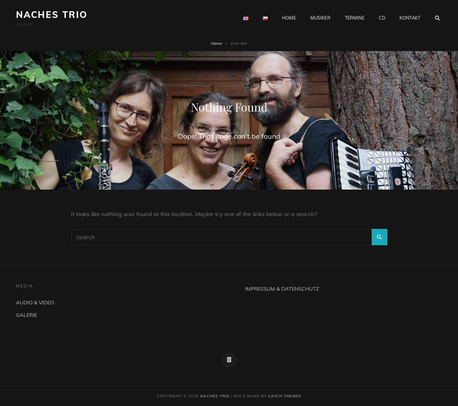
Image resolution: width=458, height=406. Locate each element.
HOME (289, 18)
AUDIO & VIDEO (35, 302)
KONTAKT (410, 18)
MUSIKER (320, 18)
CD (382, 18)
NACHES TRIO (52, 14)
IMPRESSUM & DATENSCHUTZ (282, 288)
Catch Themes (284, 396)
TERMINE (354, 18)
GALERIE (26, 315)
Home (216, 43)
